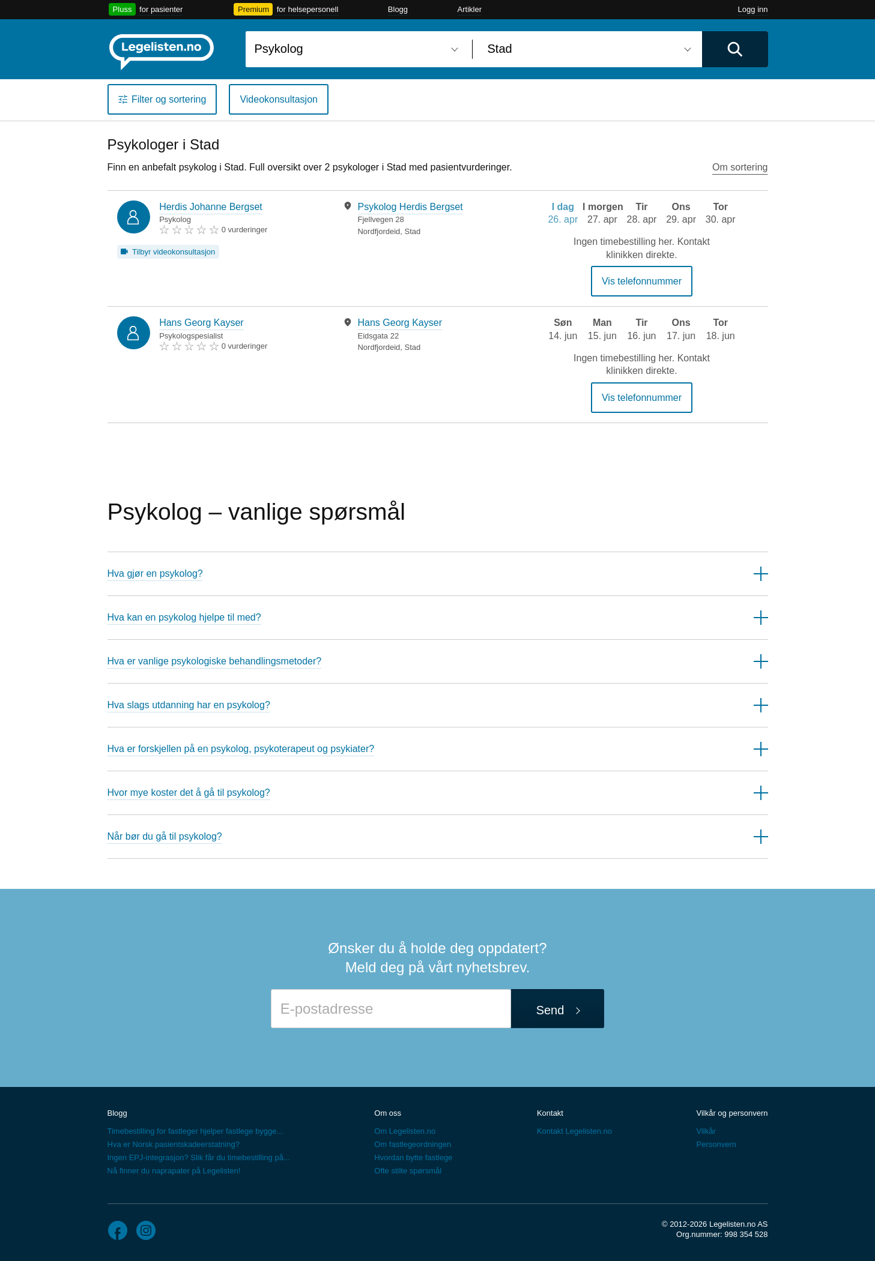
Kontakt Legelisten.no (574, 1131)
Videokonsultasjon (279, 99)
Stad (413, 231)
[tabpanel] (424, 218)
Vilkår (705, 1131)
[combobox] (354, 49)
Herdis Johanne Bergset (210, 207)
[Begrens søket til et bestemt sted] (587, 49)
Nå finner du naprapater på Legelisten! (174, 1170)
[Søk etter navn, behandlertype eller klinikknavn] (354, 49)
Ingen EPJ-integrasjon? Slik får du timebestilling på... (198, 1157)
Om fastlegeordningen (412, 1144)
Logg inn (753, 9)
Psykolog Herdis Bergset (409, 207)
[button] (437, 573)
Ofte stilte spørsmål (407, 1170)
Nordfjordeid (378, 231)
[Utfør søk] (735, 49)
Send (550, 1010)
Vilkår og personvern (732, 1113)
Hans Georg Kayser (201, 323)
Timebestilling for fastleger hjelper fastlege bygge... (195, 1131)
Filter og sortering (169, 99)
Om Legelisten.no (404, 1131)
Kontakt (550, 1113)
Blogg (398, 9)
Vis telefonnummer (642, 281)
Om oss (387, 1113)
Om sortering (740, 167)
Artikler (470, 9)
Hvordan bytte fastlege (413, 1157)
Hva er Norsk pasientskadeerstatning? (173, 1144)
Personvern (716, 1144)
